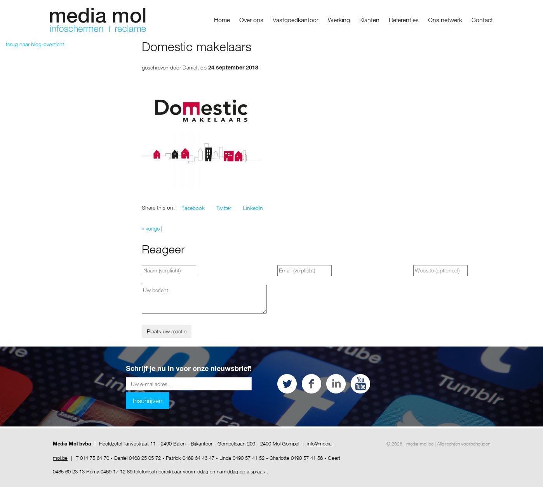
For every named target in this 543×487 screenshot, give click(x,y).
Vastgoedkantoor (295, 20)
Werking (339, 20)
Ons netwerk (445, 20)
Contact (482, 20)
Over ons (251, 20)
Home (222, 20)
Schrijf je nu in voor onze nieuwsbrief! (189, 369)
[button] (193, 208)
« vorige (151, 228)
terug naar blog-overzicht (35, 44)
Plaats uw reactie (166, 331)
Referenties (404, 20)
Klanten (369, 20)
